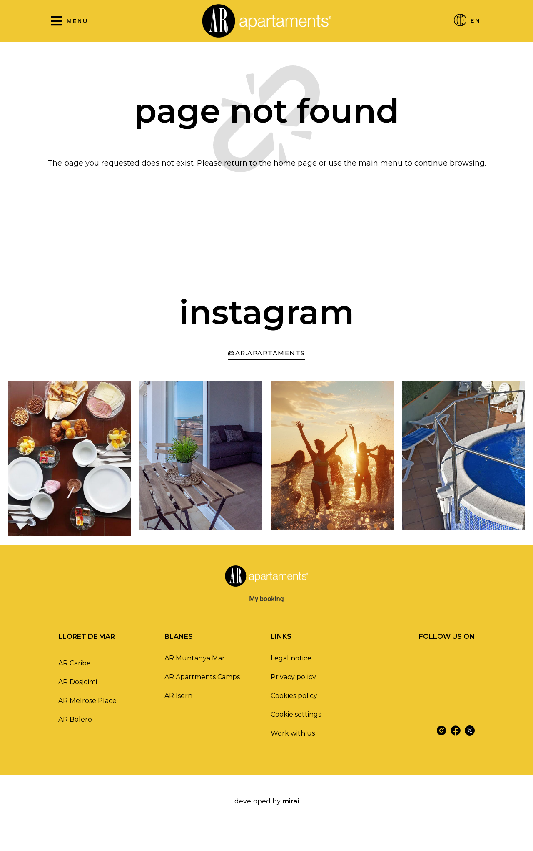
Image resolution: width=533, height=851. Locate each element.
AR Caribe (74, 663)
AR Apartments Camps (202, 677)
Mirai (290, 801)
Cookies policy (294, 696)
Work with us (293, 733)
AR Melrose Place (87, 701)
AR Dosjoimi (77, 682)
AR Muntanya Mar (194, 658)
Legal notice (291, 658)
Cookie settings (296, 714)
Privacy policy (293, 677)
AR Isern (178, 696)
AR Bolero (75, 719)
